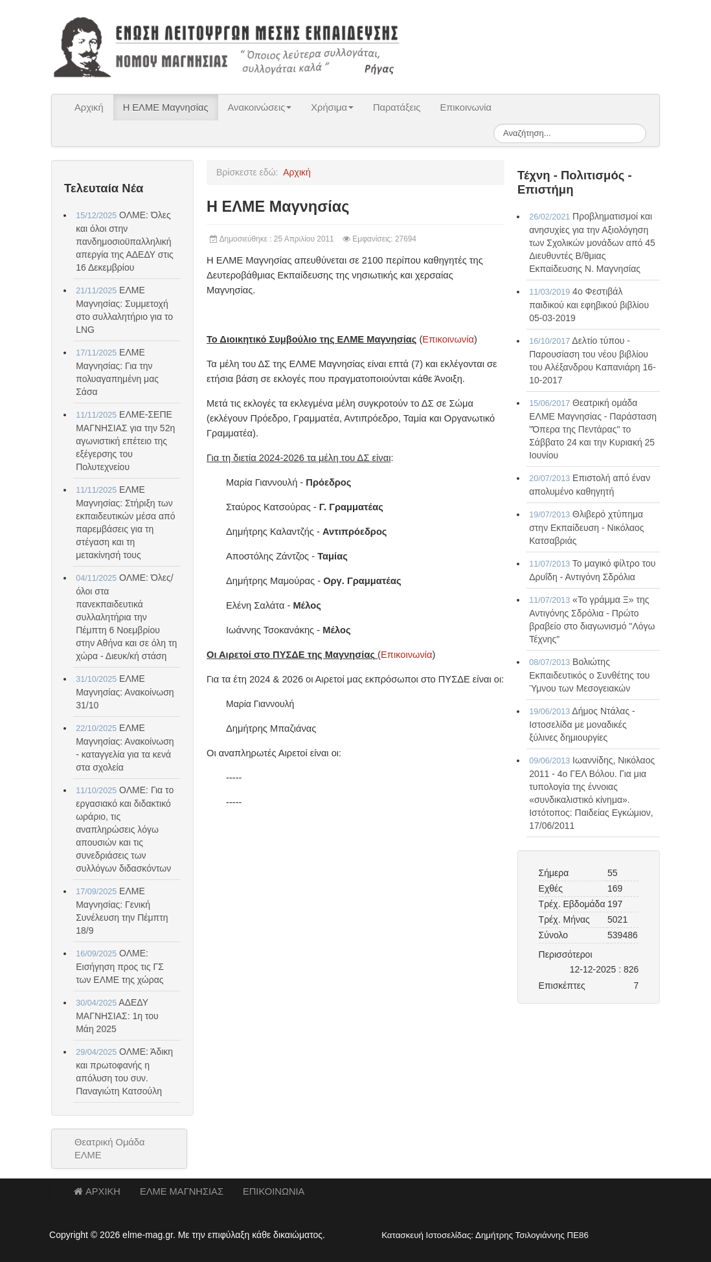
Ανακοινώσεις (260, 107)
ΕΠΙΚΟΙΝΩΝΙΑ (273, 1191)
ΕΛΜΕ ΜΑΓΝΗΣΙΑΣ (181, 1191)
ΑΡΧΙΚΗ (97, 1191)
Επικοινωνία (465, 107)
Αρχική (89, 107)
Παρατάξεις (397, 107)
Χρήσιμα (332, 107)
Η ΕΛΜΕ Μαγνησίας (166, 107)
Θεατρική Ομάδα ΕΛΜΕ (109, 1148)
